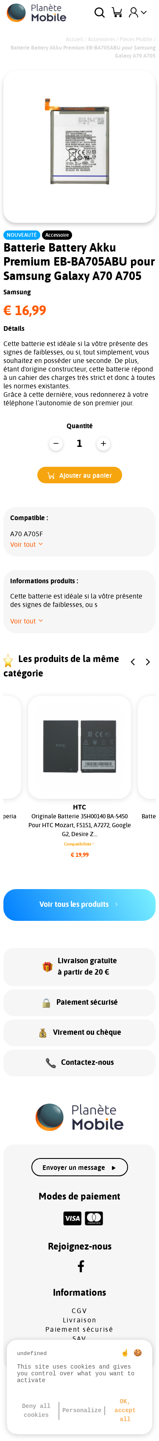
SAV (79, 1339)
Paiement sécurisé (79, 1329)
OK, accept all (125, 1410)
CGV (79, 1311)
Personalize (81, 1410)
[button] (79, 475)
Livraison (80, 1320)
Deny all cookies (36, 1411)
